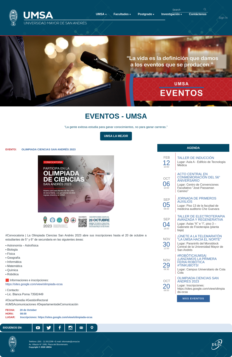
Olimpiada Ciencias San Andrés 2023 (198, 279)
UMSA (101, 14)
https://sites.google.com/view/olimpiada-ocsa (34, 284)
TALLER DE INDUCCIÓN (195, 158)
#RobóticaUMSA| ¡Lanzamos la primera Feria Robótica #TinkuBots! (196, 260)
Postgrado (146, 14)
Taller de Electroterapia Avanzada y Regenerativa (201, 218)
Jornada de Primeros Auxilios (196, 200)
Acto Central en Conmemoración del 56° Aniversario (198, 177)
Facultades (122, 14)
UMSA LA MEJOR (116, 136)
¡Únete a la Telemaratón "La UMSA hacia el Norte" (199, 237)
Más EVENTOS (193, 298)
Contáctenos (197, 14)
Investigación (171, 14)
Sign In (223, 17)
